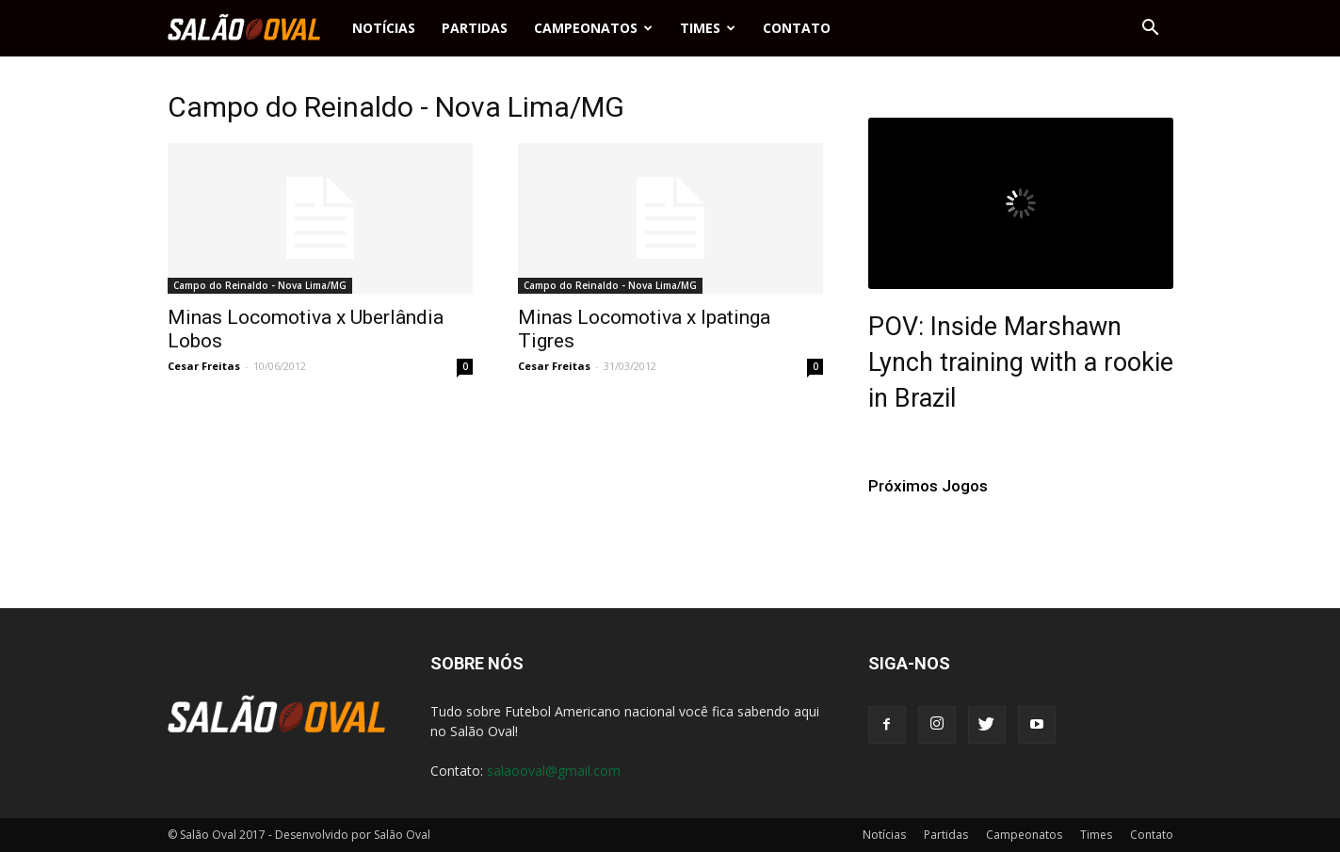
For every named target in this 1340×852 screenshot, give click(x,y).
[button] (1150, 28)
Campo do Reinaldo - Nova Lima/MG (260, 285)
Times (707, 28)
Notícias (383, 28)
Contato (797, 28)
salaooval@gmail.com (554, 771)
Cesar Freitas (204, 366)
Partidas (475, 28)
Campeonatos (593, 28)
